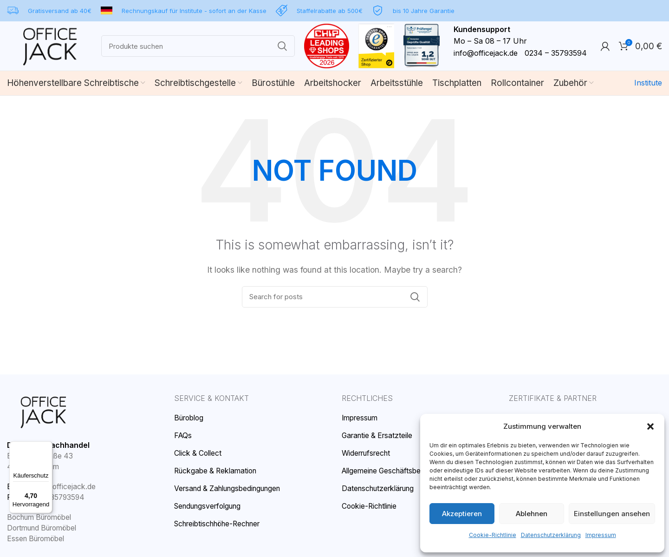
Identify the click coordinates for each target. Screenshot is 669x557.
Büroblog (189, 420)
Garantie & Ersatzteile (378, 437)
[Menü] (46, 446)
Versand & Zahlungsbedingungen (229, 489)
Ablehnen (532, 513)
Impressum (598, 534)
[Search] (202, 47)
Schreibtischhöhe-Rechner (218, 524)
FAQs (183, 437)
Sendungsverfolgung (208, 507)
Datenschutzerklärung (550, 534)
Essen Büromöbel (36, 539)
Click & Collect (198, 455)
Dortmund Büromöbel (42, 528)
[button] (650, 434)
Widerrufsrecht (366, 455)
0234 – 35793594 (53, 498)
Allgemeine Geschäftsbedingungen (399, 472)
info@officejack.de (495, 54)
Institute (649, 85)
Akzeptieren (462, 513)
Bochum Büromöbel (39, 518)
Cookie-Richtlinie (494, 534)
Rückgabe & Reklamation (216, 472)
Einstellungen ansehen (612, 513)
